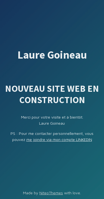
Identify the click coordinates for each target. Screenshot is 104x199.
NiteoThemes (51, 192)
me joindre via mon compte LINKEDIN (59, 139)
